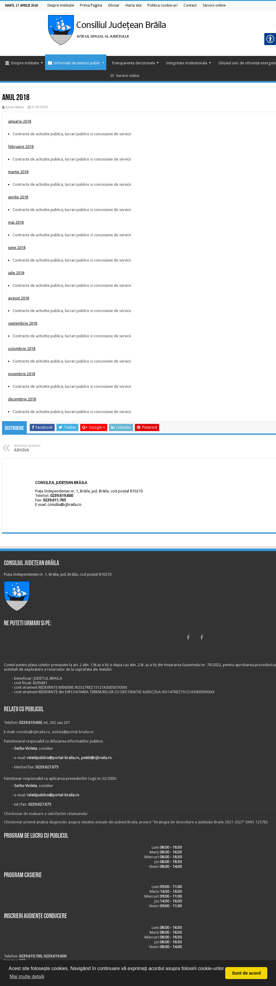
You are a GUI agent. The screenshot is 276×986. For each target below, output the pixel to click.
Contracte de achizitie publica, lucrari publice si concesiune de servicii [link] (72, 134)
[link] (60, 5)
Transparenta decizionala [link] (133, 63)
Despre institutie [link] (22, 63)
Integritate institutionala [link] (186, 63)
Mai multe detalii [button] (27, 976)
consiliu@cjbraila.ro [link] (64, 504)
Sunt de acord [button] (246, 973)
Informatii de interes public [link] (74, 63)
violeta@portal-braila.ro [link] (73, 732)
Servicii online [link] (124, 75)
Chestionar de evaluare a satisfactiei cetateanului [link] (45, 813)
